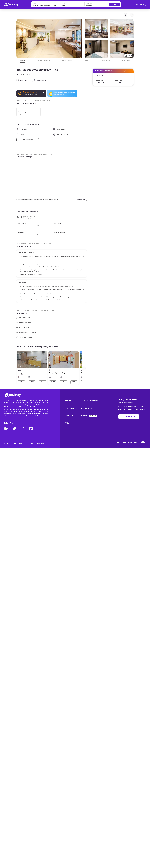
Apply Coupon (127, 71)
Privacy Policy (87, 408)
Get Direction (81, 199)
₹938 (32, 382)
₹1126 (42, 382)
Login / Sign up (140, 4)
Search (114, 4)
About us (68, 401)
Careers (84, 415)
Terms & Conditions (89, 401)
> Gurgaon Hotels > (25, 15)
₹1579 (63, 382)
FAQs (67, 423)
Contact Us (70, 415)
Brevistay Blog (71, 408)
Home (17, 15)
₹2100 (74, 382)
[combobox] (45, 5)
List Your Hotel (129, 417)
